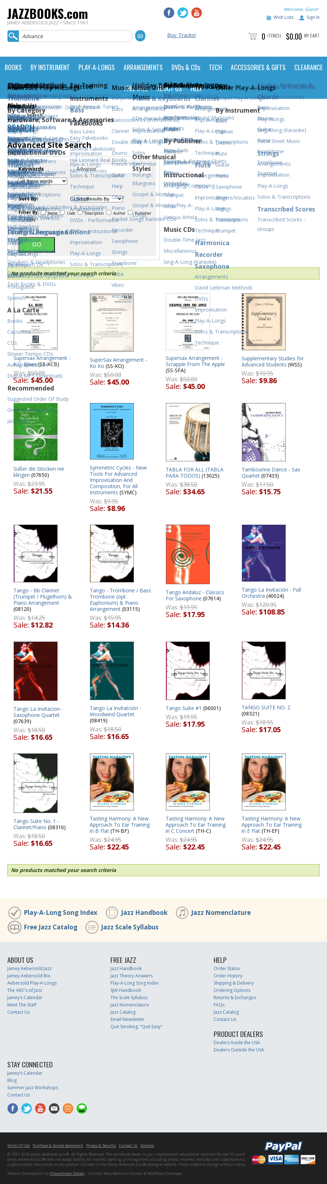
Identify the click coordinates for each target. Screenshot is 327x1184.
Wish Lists (284, 17)
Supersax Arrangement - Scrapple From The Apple (195, 361)
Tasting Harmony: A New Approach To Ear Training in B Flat (120, 824)
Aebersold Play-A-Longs (32, 983)
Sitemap (147, 1145)
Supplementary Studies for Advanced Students (273, 361)
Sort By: (29, 198)
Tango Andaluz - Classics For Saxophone (195, 595)
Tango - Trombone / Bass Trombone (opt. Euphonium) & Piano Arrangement (120, 599)
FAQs (219, 1005)
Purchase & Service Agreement (58, 1145)
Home (13, 115)
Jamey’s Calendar (25, 997)
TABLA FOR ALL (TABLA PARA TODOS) (194, 472)
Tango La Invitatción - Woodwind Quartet (115, 711)
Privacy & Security (101, 1145)
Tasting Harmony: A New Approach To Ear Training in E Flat (272, 824)
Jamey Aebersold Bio (29, 976)
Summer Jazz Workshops (32, 1087)
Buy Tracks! (181, 34)
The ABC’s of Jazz (24, 990)
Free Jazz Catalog (50, 927)
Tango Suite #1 (184, 708)
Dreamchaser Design (67, 1173)
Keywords (31, 168)
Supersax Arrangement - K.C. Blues (41, 361)
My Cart (312, 35)
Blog (12, 1080)
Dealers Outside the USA (239, 1050)
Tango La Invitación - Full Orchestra (271, 592)
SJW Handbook (125, 990)
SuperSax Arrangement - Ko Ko (118, 362)
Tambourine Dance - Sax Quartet (271, 472)
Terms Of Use (18, 1145)
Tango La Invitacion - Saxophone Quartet (38, 711)
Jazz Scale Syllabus (129, 927)
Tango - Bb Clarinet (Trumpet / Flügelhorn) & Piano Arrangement (42, 596)
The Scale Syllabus (129, 997)
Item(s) (274, 35)
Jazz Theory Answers (131, 976)
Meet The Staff (21, 1005)
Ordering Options (232, 990)
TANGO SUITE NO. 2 (266, 707)
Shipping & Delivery (234, 983)
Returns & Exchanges (235, 997)
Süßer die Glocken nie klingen (38, 471)
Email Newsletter (127, 1019)
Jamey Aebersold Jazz (29, 968)
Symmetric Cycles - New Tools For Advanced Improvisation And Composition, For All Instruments (118, 480)
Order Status (227, 968)
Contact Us (18, 1012)
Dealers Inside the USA (237, 1042)
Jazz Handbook (144, 912)
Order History (228, 976)
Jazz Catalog (123, 1012)
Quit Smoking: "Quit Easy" (136, 1026)
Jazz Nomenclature (221, 912)
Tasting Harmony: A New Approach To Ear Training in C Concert (196, 824)
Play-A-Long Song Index (60, 912)
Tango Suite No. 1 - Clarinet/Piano (36, 824)
